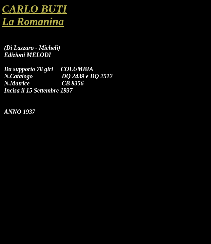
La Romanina (33, 21)
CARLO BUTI (34, 9)
